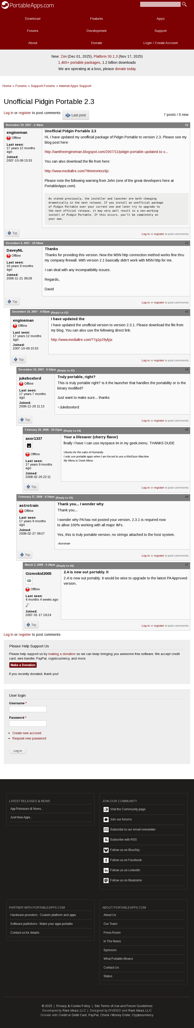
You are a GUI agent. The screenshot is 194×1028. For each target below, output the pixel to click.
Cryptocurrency (142, 1015)
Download (32, 18)
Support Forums (43, 86)
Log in (8, 113)
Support (160, 31)
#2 (186, 243)
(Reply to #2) (59, 312)
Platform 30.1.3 (106, 56)
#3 (186, 311)
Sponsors (110, 950)
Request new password (29, 738)
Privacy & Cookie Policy (73, 1006)
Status (108, 976)
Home (7, 86)
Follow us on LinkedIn (122, 870)
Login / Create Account (160, 43)
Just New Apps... (21, 817)
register (25, 113)
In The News (112, 941)
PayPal (93, 1015)
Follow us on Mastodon (123, 880)
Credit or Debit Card (73, 1015)
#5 (186, 429)
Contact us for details (24, 932)
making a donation (62, 654)
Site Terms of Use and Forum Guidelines (123, 1006)
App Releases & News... (26, 809)
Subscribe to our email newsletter (130, 829)
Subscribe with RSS (120, 839)
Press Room (112, 932)
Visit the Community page (125, 809)
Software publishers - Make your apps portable (41, 924)
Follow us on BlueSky (122, 850)
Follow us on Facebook (123, 860)
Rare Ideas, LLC (74, 1010)
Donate (96, 43)
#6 (186, 496)
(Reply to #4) (72, 430)
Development (96, 31)
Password (17, 717)
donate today (125, 69)
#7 (186, 564)
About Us (110, 915)
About (32, 43)
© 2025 (47, 1006)
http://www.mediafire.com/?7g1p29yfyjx (81, 340)
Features (96, 18)
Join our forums (118, 819)
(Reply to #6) (65, 565)
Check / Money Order (115, 1015)
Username (18, 703)
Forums (32, 31)
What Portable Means (118, 958)
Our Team (110, 924)
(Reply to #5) (64, 497)
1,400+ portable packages (79, 62)
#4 (186, 369)
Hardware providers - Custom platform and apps (43, 915)
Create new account (26, 733)
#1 (186, 124)
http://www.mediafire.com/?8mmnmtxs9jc (77, 171)
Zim (64, 56)
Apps (161, 18)
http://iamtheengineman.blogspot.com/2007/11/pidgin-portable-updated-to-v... (106, 152)
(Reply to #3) (66, 370)
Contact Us (111, 967)
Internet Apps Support (75, 86)
